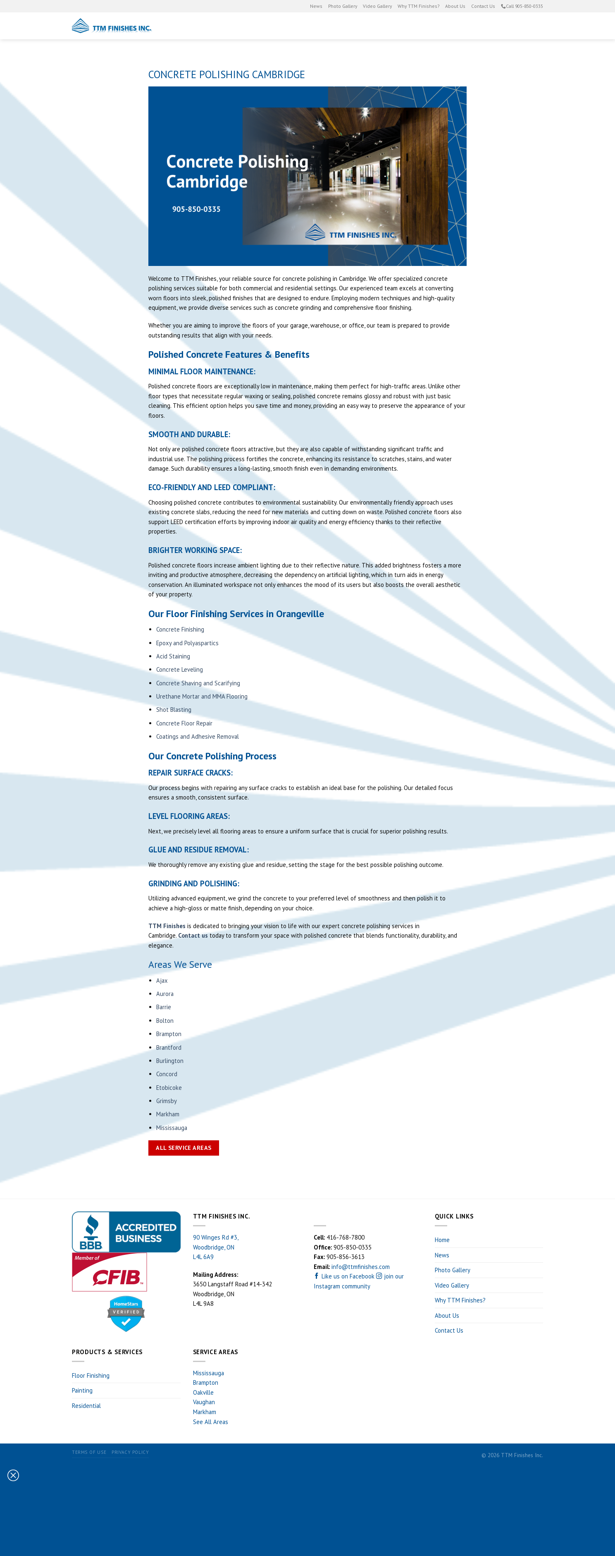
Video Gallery (377, 6)
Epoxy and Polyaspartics (187, 643)
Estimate (508, 26)
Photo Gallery (342, 6)
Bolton (165, 1021)
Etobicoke (169, 1088)
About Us (455, 6)
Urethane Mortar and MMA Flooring (202, 696)
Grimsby (166, 1101)
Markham (167, 1114)
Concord (166, 1074)
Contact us (193, 935)
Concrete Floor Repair (184, 723)
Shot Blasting (173, 709)
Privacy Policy (130, 1452)
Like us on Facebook (345, 1276)
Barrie (163, 1007)
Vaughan (204, 1402)
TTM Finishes (167, 926)
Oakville (203, 1392)
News (316, 6)
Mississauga (171, 1128)
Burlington (170, 1061)
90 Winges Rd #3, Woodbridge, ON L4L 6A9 (215, 1247)
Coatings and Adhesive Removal (197, 736)
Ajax (162, 980)
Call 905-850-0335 (522, 6)
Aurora (165, 994)
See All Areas (210, 1422)
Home (442, 1240)
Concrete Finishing (180, 629)
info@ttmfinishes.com (360, 1267)
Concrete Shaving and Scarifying (198, 683)
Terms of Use (89, 1452)
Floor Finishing (386, 26)
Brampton (168, 1034)
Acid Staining (173, 656)
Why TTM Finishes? (418, 6)
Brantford (168, 1047)
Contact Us (483, 6)
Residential (444, 26)
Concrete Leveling (179, 669)
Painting (330, 26)
